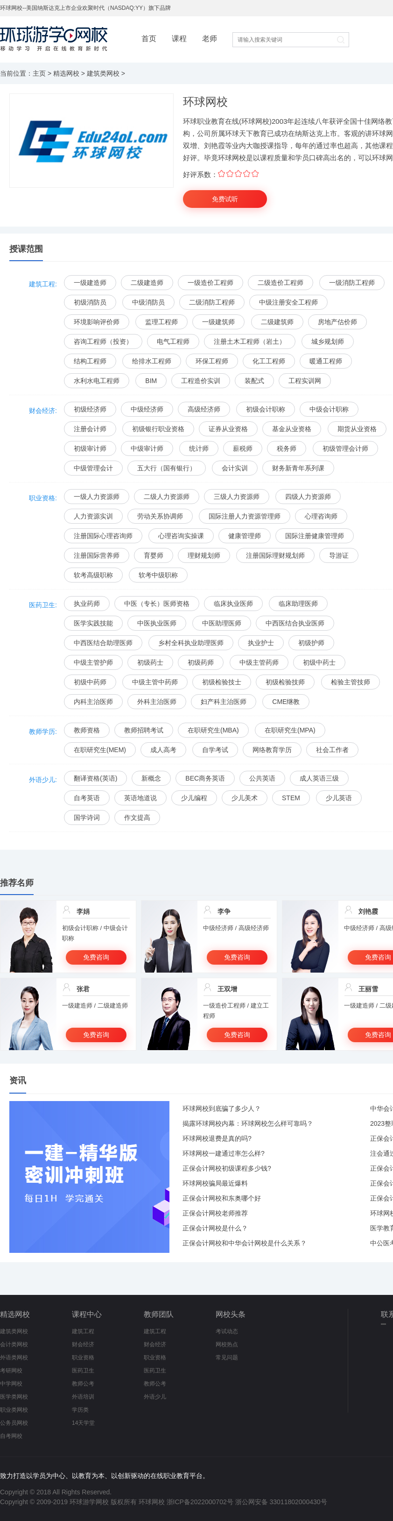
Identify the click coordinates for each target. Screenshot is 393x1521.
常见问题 (227, 1357)
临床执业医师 (233, 603)
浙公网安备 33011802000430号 (281, 1502)
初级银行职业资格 (158, 429)
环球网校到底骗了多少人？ (221, 1108)
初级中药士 (319, 662)
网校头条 (231, 1314)
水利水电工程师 (96, 380)
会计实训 (235, 468)
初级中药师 (90, 682)
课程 (179, 39)
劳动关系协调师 (160, 516)
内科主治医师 (93, 701)
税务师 (286, 448)
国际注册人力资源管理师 (245, 516)
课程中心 (87, 1314)
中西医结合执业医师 (295, 623)
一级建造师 (90, 282)
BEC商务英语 (205, 778)
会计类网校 (14, 1344)
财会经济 (83, 1344)
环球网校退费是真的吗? (217, 1138)
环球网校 (152, 1502)
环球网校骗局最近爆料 (215, 1183)
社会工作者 (332, 749)
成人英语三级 (319, 778)
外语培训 (83, 1396)
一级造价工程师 (210, 282)
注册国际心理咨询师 (103, 536)
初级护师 (311, 643)
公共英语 (262, 778)
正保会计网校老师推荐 (215, 1213)
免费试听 (225, 199)
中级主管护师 (93, 662)
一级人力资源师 (96, 496)
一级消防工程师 (352, 282)
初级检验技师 (285, 682)
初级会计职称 (265, 409)
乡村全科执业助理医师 (191, 643)
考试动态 (227, 1331)
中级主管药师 (259, 662)
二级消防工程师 (212, 302)
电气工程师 (173, 341)
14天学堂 (83, 1423)
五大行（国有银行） (166, 468)
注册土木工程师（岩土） (250, 341)
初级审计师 (90, 448)
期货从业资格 (357, 429)
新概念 (151, 778)
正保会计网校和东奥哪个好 (221, 1198)
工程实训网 (304, 380)
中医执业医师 (156, 623)
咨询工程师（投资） (103, 341)
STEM (291, 798)
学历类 (80, 1410)
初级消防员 (90, 302)
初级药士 (150, 662)
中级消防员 (148, 302)
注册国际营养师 (96, 555)
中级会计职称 (329, 409)
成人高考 (163, 749)
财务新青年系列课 (298, 468)
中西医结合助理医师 (103, 643)
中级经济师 (147, 409)
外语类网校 (14, 1357)
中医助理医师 (221, 623)
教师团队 (159, 1314)
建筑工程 (83, 1331)
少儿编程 (194, 798)
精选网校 (66, 73)
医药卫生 (83, 1370)
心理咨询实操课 (181, 536)
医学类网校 (14, 1396)
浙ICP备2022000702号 (200, 1502)
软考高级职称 (93, 575)
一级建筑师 (218, 322)
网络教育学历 (272, 749)
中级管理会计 (93, 468)
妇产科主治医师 (223, 701)
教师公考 (83, 1383)
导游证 (339, 555)
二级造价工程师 (280, 282)
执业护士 (261, 643)
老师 (209, 39)
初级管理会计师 (345, 448)
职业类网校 (14, 1410)
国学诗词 (87, 817)
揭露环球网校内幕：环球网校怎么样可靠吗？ (247, 1123)
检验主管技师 (350, 682)
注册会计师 (90, 429)
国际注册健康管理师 (314, 536)
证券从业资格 (228, 429)
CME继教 (286, 701)
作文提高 (137, 817)
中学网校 (11, 1383)
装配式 (254, 380)
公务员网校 (14, 1423)
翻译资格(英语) (95, 778)
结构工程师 (90, 361)
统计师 (199, 448)
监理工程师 (161, 322)
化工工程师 (269, 361)
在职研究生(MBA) (213, 730)
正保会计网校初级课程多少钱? (226, 1168)
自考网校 (11, 1436)
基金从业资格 (291, 429)
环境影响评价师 (96, 322)
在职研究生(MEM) (100, 749)
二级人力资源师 (166, 496)
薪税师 (243, 448)
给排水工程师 (151, 361)
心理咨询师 (321, 516)
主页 (39, 73)
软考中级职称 (158, 575)
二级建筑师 (277, 322)
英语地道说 (140, 798)
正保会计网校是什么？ (215, 1228)
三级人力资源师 (237, 496)
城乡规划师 (327, 341)
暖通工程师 (325, 361)
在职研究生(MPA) (290, 730)
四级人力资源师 (308, 496)
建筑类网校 (103, 73)
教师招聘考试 (143, 730)
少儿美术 (245, 798)
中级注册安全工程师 (288, 302)
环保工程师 (212, 361)
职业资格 (83, 1357)
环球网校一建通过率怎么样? (223, 1153)
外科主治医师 (156, 701)
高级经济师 (204, 409)
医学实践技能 (93, 623)
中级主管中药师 (155, 682)
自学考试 (215, 749)
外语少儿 (155, 1396)
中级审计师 (147, 448)
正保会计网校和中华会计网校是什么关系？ (244, 1243)
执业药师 (87, 603)
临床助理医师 (298, 603)
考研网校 (11, 1370)
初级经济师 (90, 409)
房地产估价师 (337, 322)
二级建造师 (147, 282)
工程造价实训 (200, 380)
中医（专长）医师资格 (156, 603)
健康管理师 (244, 536)
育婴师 (153, 555)
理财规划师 (204, 555)
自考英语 (87, 798)
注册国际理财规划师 (275, 555)
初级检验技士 (221, 682)
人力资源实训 (93, 516)
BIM (151, 380)
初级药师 (201, 662)
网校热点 (227, 1344)
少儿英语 (339, 798)
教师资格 (87, 730)
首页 (148, 39)
